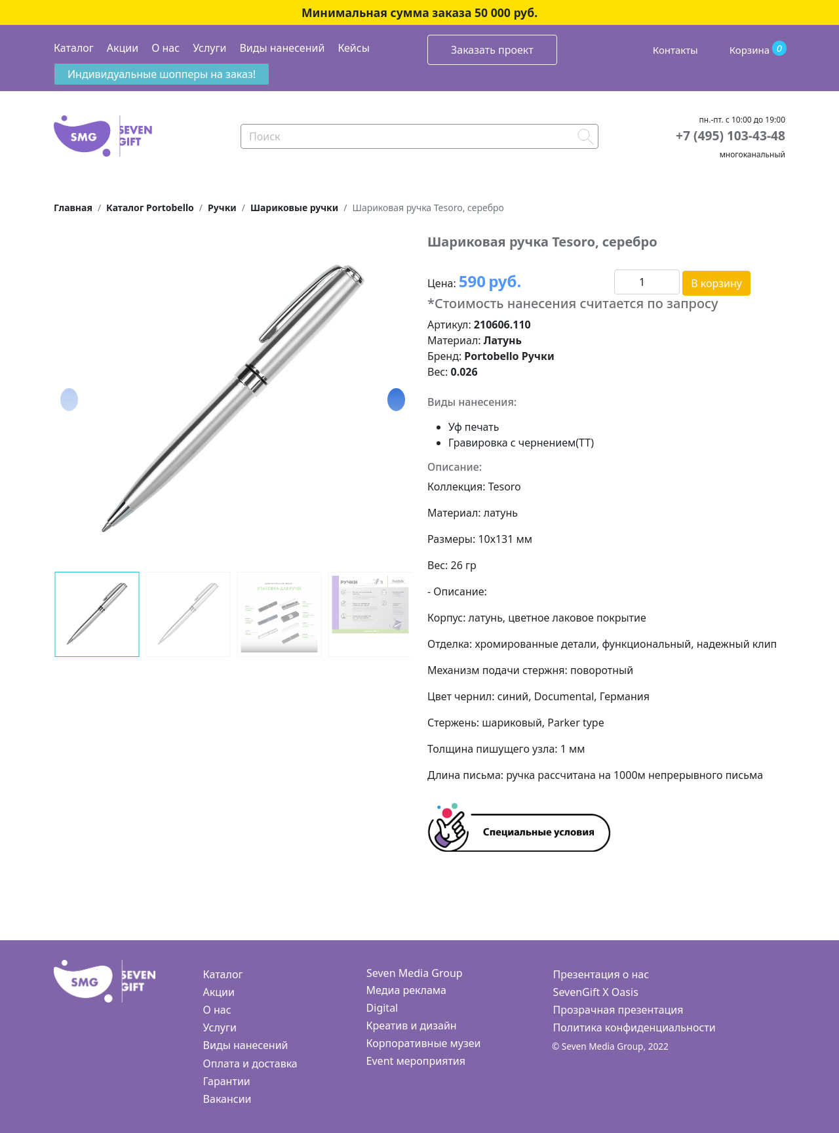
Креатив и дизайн (411, 1025)
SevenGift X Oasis (595, 992)
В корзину (716, 283)
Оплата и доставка (250, 1063)
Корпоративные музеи (423, 1043)
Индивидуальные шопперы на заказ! (162, 74)
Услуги (209, 48)
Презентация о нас (601, 974)
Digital (382, 1008)
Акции (122, 48)
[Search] (419, 136)
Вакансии (227, 1099)
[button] (396, 399)
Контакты (675, 49)
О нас (165, 48)
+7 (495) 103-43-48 (730, 135)
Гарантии (226, 1081)
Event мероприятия (415, 1061)
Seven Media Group (414, 973)
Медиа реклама (406, 990)
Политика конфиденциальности (634, 1027)
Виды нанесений (281, 48)
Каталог (74, 48)
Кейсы (353, 48)
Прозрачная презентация (618, 1010)
